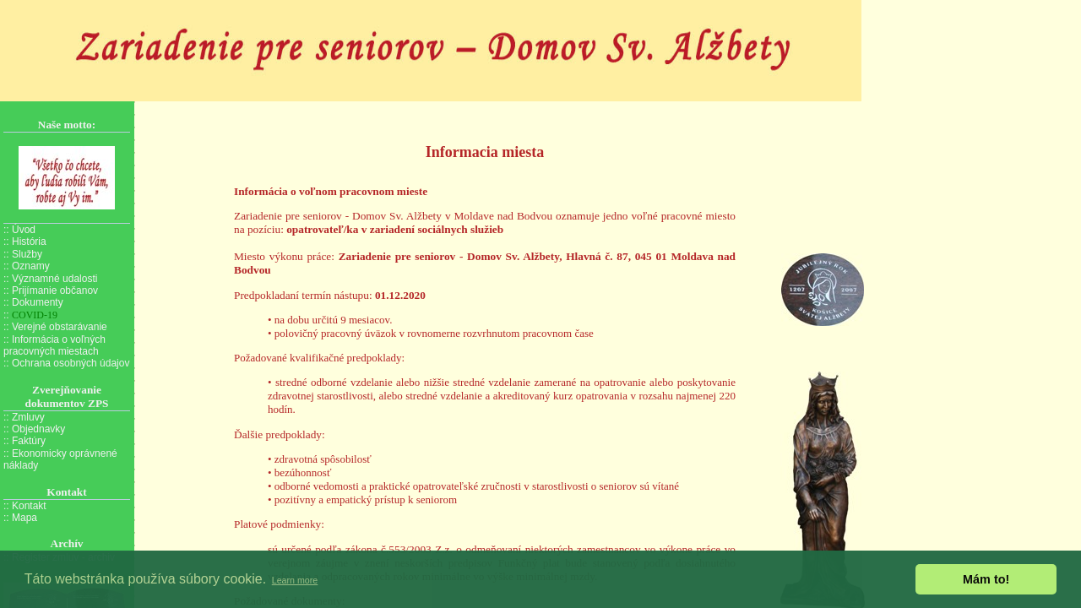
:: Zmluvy (24, 417)
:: (30, 315)
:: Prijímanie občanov (50, 290)
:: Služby (22, 254)
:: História (24, 241)
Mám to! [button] (986, 579)
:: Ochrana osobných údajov (66, 363)
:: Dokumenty (33, 302)
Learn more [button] (295, 580)
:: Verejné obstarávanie (55, 327)
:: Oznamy (26, 266)
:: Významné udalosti (50, 279)
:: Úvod (19, 230)
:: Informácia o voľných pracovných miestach (54, 345)
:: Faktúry (24, 441)
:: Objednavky (34, 429)
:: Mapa (20, 518)
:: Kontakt (24, 506)
